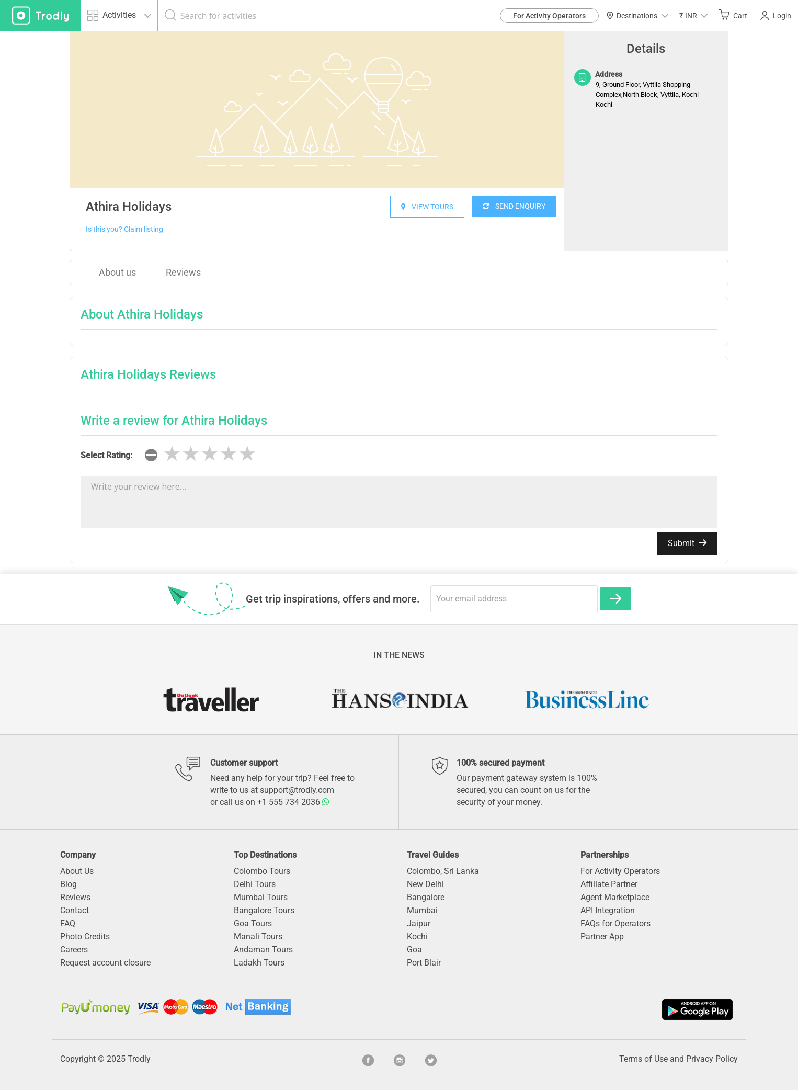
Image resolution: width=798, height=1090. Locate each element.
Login (775, 15)
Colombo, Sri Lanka (443, 871)
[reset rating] (151, 455)
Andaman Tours (263, 950)
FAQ (67, 923)
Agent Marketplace (614, 897)
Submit (687, 543)
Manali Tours (258, 936)
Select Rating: (106, 455)
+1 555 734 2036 (293, 802)
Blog (68, 884)
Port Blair (424, 963)
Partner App (602, 936)
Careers (74, 950)
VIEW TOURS (427, 206)
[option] (317, 109)
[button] (693, 15)
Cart (733, 15)
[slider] (210, 454)
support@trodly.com (297, 790)
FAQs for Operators (615, 923)
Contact (74, 910)
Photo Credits (85, 936)
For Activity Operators (549, 16)
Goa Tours (253, 923)
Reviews (183, 272)
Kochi (417, 936)
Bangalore (425, 897)
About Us (77, 871)
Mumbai (422, 910)
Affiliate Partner (608, 884)
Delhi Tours (255, 884)
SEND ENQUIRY (514, 206)
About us (117, 272)
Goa (414, 950)
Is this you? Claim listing (124, 229)
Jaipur (418, 923)
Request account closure (105, 963)
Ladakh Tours (259, 963)
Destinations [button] (637, 16)
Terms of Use (643, 1059)
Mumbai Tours (261, 897)
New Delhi (425, 884)
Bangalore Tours (264, 910)
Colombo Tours (262, 871)
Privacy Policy (712, 1059)
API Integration (607, 910)
